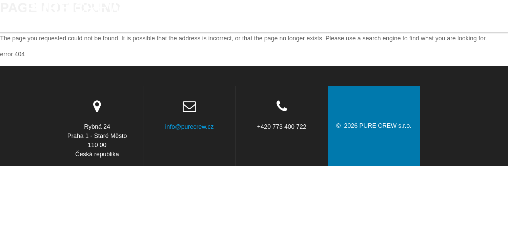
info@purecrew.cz (189, 126)
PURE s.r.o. (73, 16)
